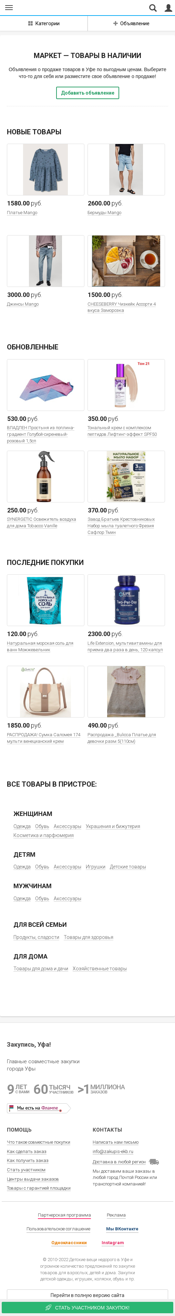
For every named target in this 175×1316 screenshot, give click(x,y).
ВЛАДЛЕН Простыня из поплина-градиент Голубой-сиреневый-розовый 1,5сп (40, 434)
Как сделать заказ (27, 1151)
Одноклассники (69, 1242)
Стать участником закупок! (87, 1307)
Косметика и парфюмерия (43, 835)
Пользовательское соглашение (58, 1228)
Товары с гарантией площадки (39, 1188)
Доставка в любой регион (119, 1161)
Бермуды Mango (104, 212)
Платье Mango (22, 212)
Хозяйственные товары (100, 968)
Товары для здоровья (88, 937)
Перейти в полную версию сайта (87, 1295)
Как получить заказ (28, 1160)
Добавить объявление (87, 93)
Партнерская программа (64, 1215)
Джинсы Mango (23, 304)
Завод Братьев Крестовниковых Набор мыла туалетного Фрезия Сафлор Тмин (121, 526)
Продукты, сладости (36, 937)
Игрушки (95, 867)
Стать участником (26, 1169)
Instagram (113, 1242)
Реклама (116, 1215)
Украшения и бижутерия (113, 826)
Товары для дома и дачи (40, 968)
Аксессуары (67, 826)
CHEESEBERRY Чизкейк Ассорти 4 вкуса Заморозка (122, 307)
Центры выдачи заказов (33, 1179)
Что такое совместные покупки (38, 1142)
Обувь (42, 826)
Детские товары (128, 867)
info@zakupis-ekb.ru (113, 1151)
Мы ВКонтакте (122, 1228)
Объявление (131, 23)
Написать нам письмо (115, 1142)
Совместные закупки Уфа (37, 8)
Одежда (22, 826)
